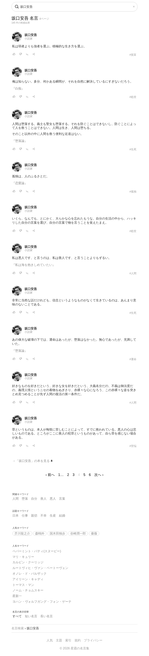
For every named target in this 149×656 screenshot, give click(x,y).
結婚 (62, 515)
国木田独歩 (57, 533)
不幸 (43, 515)
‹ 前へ (50, 475)
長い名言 (46, 616)
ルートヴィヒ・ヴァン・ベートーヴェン (40, 568)
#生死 (132, 149)
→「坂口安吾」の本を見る (32, 461)
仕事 (25, 515)
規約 (77, 640)
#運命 (132, 359)
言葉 (62, 498)
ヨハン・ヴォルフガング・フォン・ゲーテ (41, 601)
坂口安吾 (30, 35)
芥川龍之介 (22, 533)
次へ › (98, 475)
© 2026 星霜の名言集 (74, 648)
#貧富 (132, 54)
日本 (15, 515)
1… (61, 475)
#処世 (132, 96)
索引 (68, 640)
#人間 (132, 273)
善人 (43, 498)
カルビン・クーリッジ (27, 562)
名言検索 (17, 628)
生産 (53, 515)
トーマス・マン (23, 585)
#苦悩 (132, 446)
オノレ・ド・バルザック (29, 573)
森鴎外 (39, 533)
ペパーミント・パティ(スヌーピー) (36, 551)
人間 (15, 498)
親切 (34, 515)
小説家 (28, 38)
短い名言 (31, 616)
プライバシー (93, 640)
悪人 (53, 498)
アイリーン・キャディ (27, 579)
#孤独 (132, 191)
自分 (34, 498)
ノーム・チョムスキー (27, 590)
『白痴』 (18, 88)
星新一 (17, 596)
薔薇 (94, 533)
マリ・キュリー (23, 556)
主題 (59, 640)
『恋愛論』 (20, 183)
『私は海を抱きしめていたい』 (33, 264)
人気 (50, 640)
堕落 (25, 498)
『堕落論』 (20, 140)
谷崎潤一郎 (78, 533)
